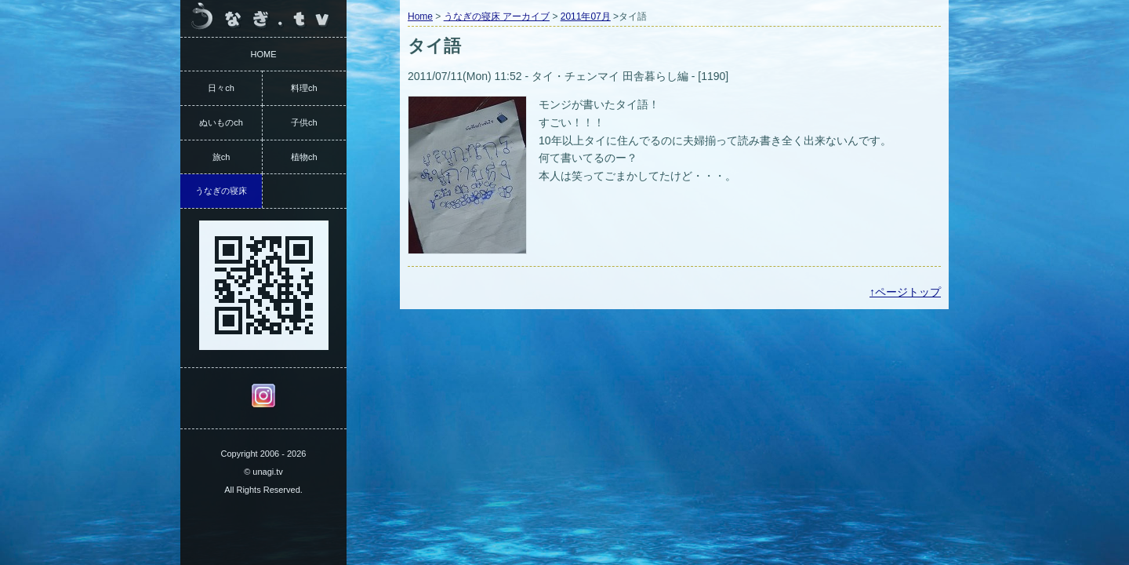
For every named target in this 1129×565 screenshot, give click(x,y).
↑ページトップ (905, 292)
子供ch (304, 122)
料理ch (304, 88)
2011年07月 (586, 16)
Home (420, 16)
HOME (264, 54)
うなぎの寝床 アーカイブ (497, 16)
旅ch (221, 157)
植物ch (304, 157)
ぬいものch (221, 122)
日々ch (221, 88)
